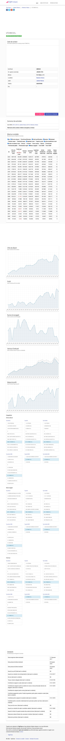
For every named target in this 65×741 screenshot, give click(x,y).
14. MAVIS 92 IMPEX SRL (11, 548)
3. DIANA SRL (46, 428)
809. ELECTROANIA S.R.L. (30, 436)
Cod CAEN (41, 145)
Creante (28, 143)
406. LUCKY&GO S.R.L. (47, 587)
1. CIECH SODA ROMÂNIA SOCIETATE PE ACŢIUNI (33, 456)
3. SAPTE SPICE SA (47, 568)
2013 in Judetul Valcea (21, 124)
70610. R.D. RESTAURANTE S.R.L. (12, 444)
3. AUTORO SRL (28, 568)
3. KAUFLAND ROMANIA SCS (12, 498)
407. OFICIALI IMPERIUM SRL (49, 444)
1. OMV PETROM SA (10, 423)
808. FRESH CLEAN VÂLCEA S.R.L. (31, 433)
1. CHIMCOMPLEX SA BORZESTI (12, 456)
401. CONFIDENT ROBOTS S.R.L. (49, 574)
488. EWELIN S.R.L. (47, 504)
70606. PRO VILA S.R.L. (11, 433)
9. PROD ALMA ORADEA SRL (12, 610)
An (8, 139)
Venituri (45, 139)
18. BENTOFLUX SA (10, 483)
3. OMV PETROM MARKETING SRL (12, 428)
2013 (14, 124)
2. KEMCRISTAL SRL (10, 529)
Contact (21, 731)
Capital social (39, 141)
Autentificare (44, 3)
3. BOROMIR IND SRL (29, 498)
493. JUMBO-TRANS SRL (48, 517)
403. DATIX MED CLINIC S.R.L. (49, 579)
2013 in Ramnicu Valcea (32, 124)
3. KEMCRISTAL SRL (10, 462)
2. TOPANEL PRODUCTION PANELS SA (32, 566)
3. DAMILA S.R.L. (28, 428)
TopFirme (10, 735)
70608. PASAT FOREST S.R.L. (11, 439)
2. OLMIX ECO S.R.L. (10, 459)
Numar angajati (33, 145)
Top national (8, 420)
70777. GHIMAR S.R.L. (10, 579)
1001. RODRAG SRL (29, 504)
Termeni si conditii (20, 738)
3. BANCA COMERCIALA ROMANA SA (13, 568)
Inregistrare (54, 3)
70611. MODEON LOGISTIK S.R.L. (12, 447)
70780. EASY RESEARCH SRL (11, 587)
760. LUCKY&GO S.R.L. (29, 590)
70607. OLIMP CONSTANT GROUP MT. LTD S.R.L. (14, 436)
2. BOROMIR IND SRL (47, 425)
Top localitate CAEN (46, 454)
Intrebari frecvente (34, 738)
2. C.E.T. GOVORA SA (29, 496)
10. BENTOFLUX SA (10, 537)
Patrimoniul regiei (23, 145)
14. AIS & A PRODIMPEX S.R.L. (12, 472)
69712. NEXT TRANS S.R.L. (11, 514)
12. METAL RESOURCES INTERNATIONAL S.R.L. (14, 618)
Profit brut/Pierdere (25, 139)
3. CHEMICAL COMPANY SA (11, 532)
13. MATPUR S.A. (10, 620)
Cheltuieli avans (20, 141)
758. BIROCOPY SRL (29, 584)
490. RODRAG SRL (47, 509)
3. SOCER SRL (28, 462)
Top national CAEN (9, 454)
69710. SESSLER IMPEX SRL (11, 509)
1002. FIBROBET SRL (29, 506)
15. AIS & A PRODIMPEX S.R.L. (12, 550)
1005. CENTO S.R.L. (29, 514)
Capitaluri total (30, 141)
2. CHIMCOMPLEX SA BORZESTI (12, 599)
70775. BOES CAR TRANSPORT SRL (12, 574)
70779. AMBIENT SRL (10, 584)
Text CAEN (48, 145)
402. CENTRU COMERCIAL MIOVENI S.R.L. (51, 576)
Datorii (42, 143)
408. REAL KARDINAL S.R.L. (48, 447)
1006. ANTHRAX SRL (29, 517)
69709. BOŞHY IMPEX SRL (11, 506)
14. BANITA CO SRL (10, 623)
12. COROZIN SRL (10, 467)
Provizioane (48, 143)
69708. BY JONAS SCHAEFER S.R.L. (13, 504)
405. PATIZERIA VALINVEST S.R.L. (49, 439)
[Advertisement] (18, 21)
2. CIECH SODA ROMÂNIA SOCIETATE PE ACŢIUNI (33, 599)
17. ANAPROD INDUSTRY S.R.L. (12, 480)
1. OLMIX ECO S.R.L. (10, 596)
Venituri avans (11, 141)
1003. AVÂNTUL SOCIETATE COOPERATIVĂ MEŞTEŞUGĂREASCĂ (33, 509)
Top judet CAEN (27, 454)
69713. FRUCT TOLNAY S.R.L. (12, 517)
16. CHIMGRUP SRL (10, 478)
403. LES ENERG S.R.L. (47, 433)
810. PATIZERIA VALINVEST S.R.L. (31, 439)
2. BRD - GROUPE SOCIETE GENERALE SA (14, 566)
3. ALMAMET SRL (10, 602)
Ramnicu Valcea (40, 78)
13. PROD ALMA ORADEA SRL (12, 470)
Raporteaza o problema (51, 114)
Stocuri (22, 143)
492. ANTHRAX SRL (47, 514)
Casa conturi (35, 143)
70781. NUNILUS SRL (10, 590)
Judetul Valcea (40, 80)
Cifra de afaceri (14, 139)
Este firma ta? (39, 114)
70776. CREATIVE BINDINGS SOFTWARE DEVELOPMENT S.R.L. (14, 576)
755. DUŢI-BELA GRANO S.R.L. (31, 576)
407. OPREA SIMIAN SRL (48, 590)
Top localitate (45, 420)
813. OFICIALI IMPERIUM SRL (30, 447)
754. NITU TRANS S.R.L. (29, 574)
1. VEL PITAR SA (28, 423)
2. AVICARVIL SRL (28, 425)
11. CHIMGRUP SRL (10, 540)
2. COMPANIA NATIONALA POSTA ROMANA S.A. (14, 496)
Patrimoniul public (12, 145)
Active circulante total (13, 143)
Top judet (26, 420)
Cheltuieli (52, 139)
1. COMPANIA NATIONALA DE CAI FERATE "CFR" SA (14, 493)
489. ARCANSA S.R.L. (47, 506)
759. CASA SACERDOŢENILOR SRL (31, 587)
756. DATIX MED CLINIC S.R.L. (30, 579)
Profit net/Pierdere (37, 139)
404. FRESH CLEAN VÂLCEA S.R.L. (49, 436)
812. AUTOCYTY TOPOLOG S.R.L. (31, 444)
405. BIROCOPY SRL (47, 584)
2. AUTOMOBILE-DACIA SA (11, 425)
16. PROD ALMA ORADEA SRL (12, 553)
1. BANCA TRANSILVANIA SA (12, 563)
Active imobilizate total (50, 141)
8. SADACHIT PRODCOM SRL (12, 607)
